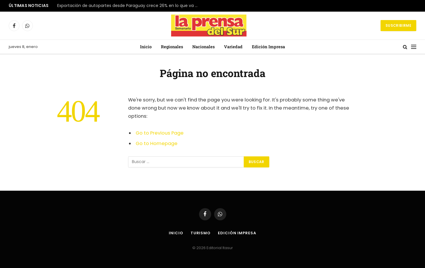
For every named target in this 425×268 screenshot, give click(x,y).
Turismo (201, 233)
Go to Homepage (156, 143)
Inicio (146, 46)
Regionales (172, 46)
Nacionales (203, 46)
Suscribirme (398, 25)
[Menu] (413, 46)
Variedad (233, 46)
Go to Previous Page (160, 133)
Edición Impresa (268, 46)
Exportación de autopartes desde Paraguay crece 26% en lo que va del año (129, 5)
